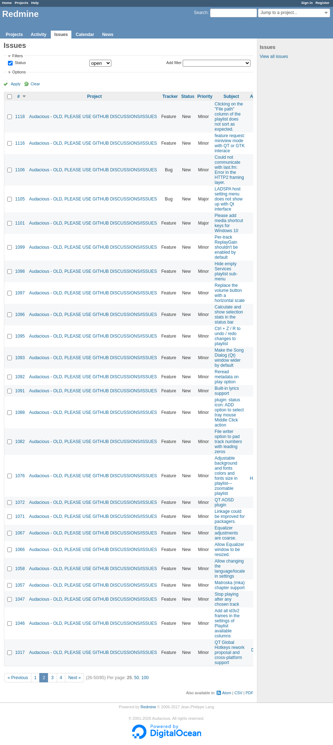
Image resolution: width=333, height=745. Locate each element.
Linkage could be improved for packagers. (230, 516)
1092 (20, 376)
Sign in (307, 3)
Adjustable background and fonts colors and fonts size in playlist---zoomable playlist (226, 476)
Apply (16, 84)
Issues (61, 34)
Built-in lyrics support (227, 391)
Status (20, 63)
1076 (20, 475)
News (107, 34)
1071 (20, 516)
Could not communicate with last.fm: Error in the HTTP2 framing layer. (229, 170)
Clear (35, 84)
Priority (205, 96)
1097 (20, 292)
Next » (74, 677)
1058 (20, 568)
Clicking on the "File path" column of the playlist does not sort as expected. (229, 116)
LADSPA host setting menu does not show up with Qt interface (229, 199)
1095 (20, 336)
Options (19, 72)
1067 (20, 533)
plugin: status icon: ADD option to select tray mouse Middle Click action (229, 412)
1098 (20, 271)
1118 (20, 116)
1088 (20, 412)
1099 (20, 247)
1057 (20, 585)
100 (144, 677)
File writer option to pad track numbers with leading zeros (228, 441)
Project (94, 96)
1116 (20, 143)
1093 (20, 357)
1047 (20, 599)
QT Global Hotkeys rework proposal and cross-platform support (230, 652)
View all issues (274, 56)
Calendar (85, 34)
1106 (20, 169)
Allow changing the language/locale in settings (230, 569)
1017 (20, 652)
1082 (20, 441)
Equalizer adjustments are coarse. (226, 533)
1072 (20, 502)
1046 (20, 623)
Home (7, 3)
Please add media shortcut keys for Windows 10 (229, 223)
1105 (20, 199)
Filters (17, 56)
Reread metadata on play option (227, 376)
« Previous (18, 677)
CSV (238, 693)
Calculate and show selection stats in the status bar (229, 314)
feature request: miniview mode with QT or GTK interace (230, 143)
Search (201, 12)
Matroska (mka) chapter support (230, 585)
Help (35, 3)
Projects (21, 3)
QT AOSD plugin (224, 502)
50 (136, 677)
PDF (249, 693)
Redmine (148, 707)
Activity (38, 34)
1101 (20, 223)
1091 (20, 390)
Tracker (170, 96)
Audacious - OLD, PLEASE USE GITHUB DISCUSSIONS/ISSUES (93, 116)
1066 (20, 549)
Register (322, 3)
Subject (231, 96)
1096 (20, 314)
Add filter (174, 62)
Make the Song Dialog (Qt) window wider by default (229, 358)
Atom (226, 693)
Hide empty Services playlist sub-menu (226, 271)
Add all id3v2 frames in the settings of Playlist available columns (227, 623)
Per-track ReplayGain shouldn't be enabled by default (226, 247)
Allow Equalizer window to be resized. (229, 549)
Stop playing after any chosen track (227, 599)
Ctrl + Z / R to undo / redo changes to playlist (228, 336)
